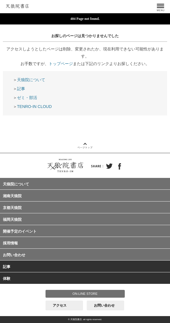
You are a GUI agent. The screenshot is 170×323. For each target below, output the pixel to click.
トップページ (61, 63)
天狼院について (31, 79)
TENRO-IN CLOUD (34, 106)
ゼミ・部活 (27, 97)
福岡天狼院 (12, 219)
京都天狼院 (12, 208)
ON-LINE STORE (85, 293)
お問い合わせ (14, 255)
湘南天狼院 (12, 196)
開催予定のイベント (20, 231)
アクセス (60, 305)
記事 (21, 88)
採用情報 (10, 243)
